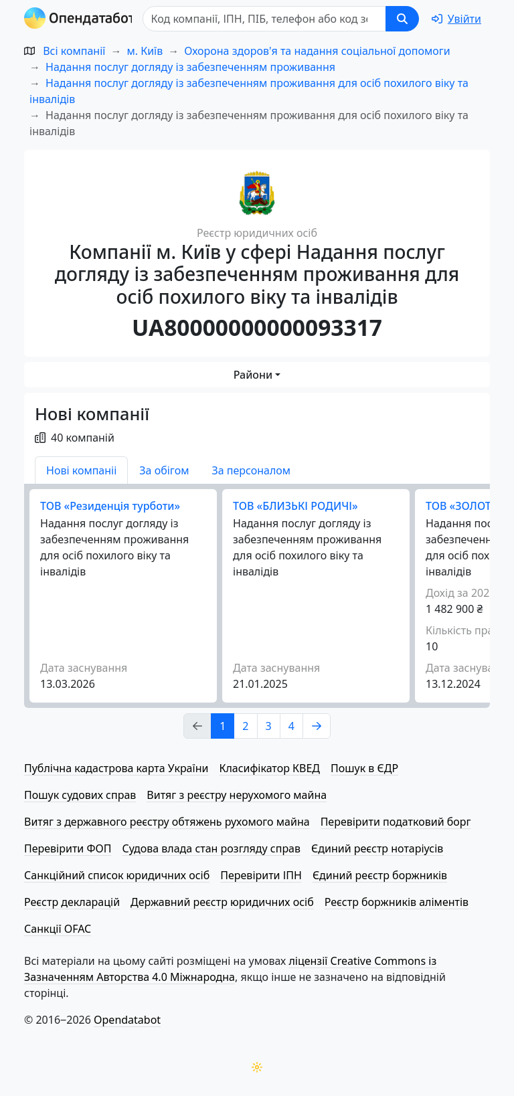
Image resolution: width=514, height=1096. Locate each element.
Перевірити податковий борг (396, 821)
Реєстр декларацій (72, 902)
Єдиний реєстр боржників (380, 875)
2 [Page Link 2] (245, 726)
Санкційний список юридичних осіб (116, 875)
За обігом (164, 470)
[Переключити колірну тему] (257, 1067)
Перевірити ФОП (67, 848)
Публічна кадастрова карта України (116, 768)
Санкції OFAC (57, 928)
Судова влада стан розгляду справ (211, 848)
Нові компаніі (81, 470)
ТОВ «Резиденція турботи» (110, 505)
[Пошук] (268, 18)
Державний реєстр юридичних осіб (222, 902)
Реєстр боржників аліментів (396, 902)
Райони (253, 374)
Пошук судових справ (80, 795)
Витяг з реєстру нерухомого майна (237, 795)
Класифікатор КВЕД (269, 768)
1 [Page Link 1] (223, 726)
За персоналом (250, 470)
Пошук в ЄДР (364, 768)
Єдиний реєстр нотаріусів (377, 848)
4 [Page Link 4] (291, 726)
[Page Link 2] (317, 726)
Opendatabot (127, 1019)
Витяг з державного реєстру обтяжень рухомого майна (167, 821)
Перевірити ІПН (261, 875)
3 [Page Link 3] (269, 726)
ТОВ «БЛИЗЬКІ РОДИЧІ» (295, 505)
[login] (456, 18)
